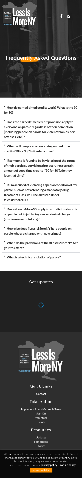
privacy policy (49, 464)
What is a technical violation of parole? (34, 257)
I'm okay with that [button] (41, 470)
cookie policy (68, 464)
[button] (49, 17)
